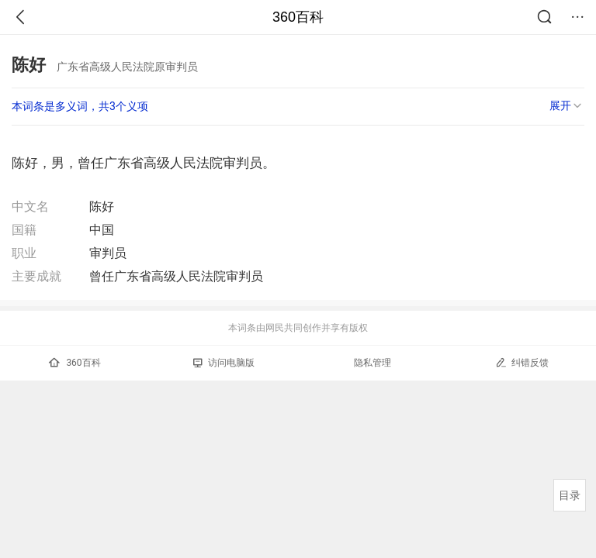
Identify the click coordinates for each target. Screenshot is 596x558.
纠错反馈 (522, 362)
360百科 (298, 17)
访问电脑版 (224, 362)
